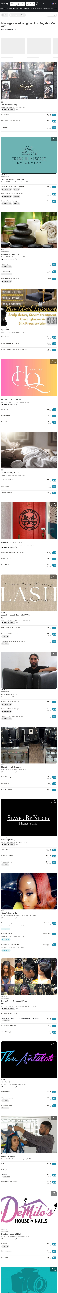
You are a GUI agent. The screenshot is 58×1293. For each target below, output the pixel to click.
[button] (13, 4)
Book (54, 115)
